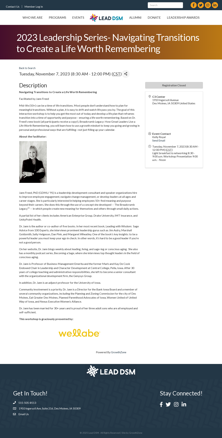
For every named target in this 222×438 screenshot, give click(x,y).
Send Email (158, 140)
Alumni (135, 17)
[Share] (126, 74)
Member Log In (33, 6)
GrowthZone (118, 352)
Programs (57, 17)
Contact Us (12, 6)
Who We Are (33, 17)
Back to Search (27, 68)
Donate (154, 17)
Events (78, 17)
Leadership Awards (183, 17)
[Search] (165, 5)
